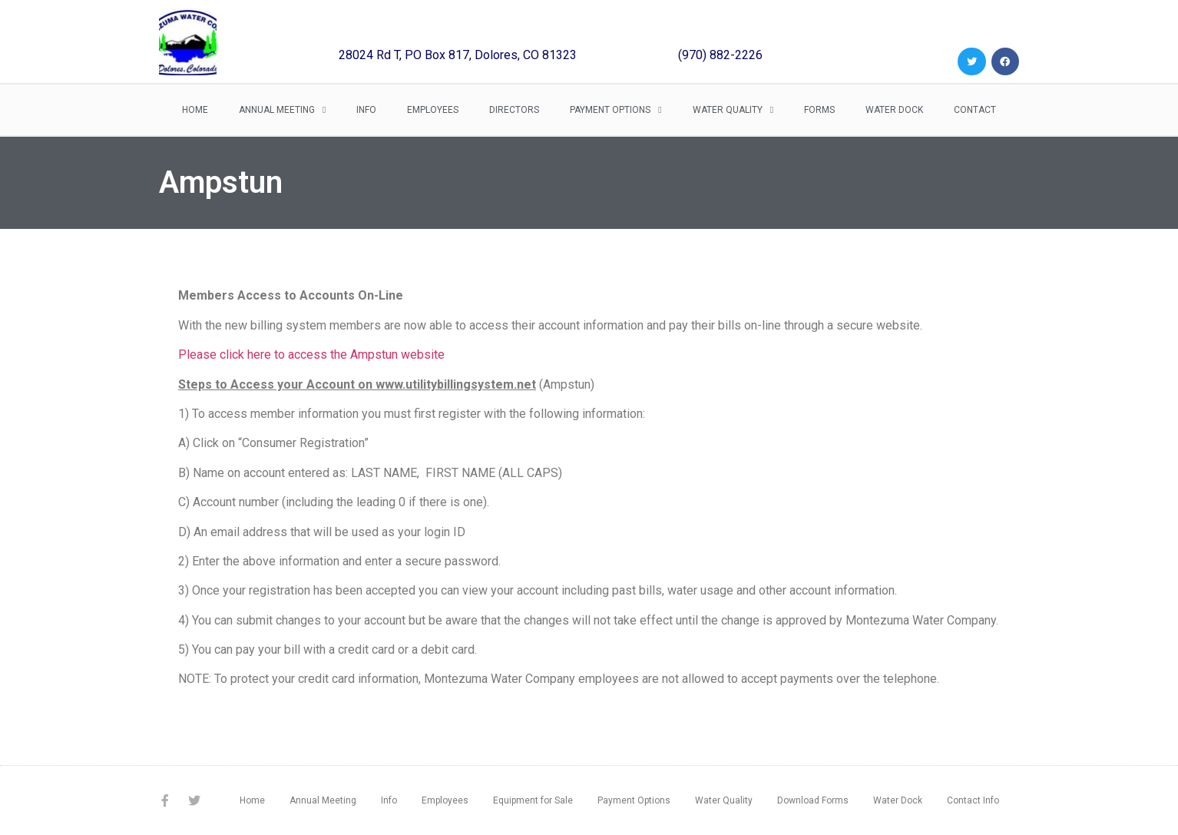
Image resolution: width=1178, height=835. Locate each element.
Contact (975, 109)
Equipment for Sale (533, 800)
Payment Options (615, 110)
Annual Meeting (282, 110)
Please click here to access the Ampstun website (311, 354)
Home (195, 109)
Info (366, 109)
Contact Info (973, 800)
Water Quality (733, 110)
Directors (514, 109)
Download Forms (813, 800)
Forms (819, 109)
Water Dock (894, 109)
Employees (432, 109)
